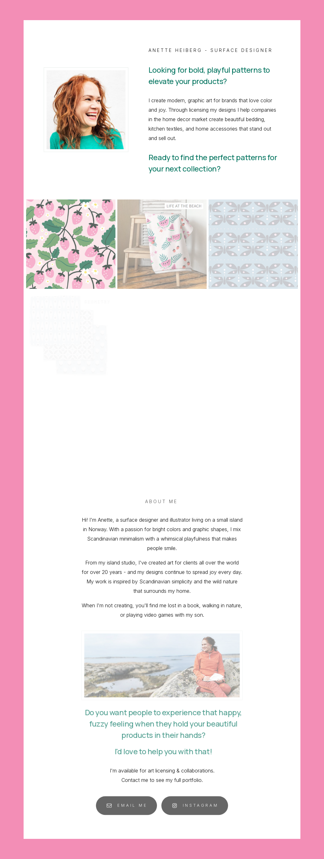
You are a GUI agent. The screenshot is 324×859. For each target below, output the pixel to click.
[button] (126, 807)
